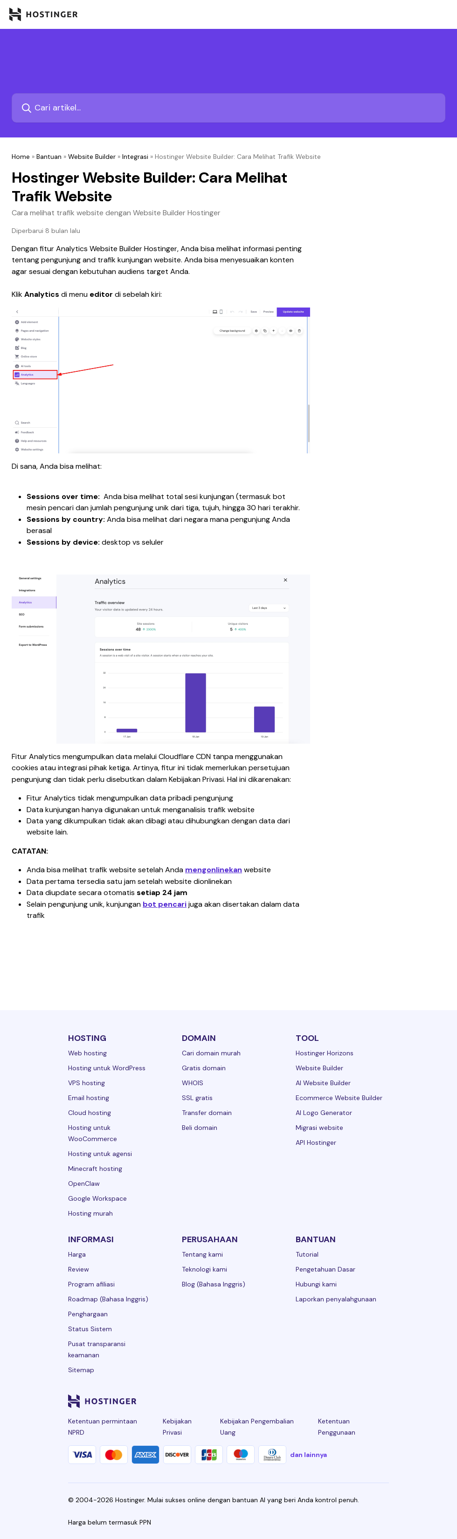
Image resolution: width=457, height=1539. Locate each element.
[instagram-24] (308, 1401)
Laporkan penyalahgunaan (336, 1299)
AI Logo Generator (324, 1112)
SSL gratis (197, 1098)
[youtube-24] (346, 1401)
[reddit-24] (364, 1401)
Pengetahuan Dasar (325, 1269)
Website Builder (92, 156)
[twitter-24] (327, 1401)
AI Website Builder (323, 1083)
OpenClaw (84, 1183)
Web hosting (87, 1053)
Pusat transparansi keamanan (96, 1349)
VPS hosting (86, 1083)
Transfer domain (207, 1112)
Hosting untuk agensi (100, 1153)
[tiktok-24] (383, 1401)
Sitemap (81, 1370)
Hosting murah (90, 1213)
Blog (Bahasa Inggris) (213, 1284)
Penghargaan (88, 1314)
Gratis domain (204, 1068)
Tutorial (307, 1254)
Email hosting (88, 1098)
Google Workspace (97, 1198)
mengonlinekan (213, 870)
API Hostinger (316, 1142)
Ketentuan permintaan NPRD (102, 1426)
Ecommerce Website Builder (339, 1098)
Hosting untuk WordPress (106, 1068)
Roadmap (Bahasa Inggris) (108, 1299)
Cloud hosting (89, 1112)
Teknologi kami (204, 1269)
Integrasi (135, 156)
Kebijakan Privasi (177, 1426)
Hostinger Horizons (324, 1053)
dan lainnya (308, 1454)
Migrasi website (319, 1127)
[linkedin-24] (271, 1401)
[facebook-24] (290, 1401)
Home (21, 156)
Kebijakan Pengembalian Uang (257, 1426)
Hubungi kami (316, 1284)
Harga (77, 1254)
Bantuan (49, 156)
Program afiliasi (91, 1284)
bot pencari (165, 904)
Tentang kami (202, 1254)
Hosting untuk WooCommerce (92, 1133)
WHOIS (192, 1083)
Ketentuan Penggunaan (336, 1426)
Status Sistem (90, 1329)
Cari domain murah (211, 1053)
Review (78, 1269)
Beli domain (199, 1127)
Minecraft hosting (95, 1168)
